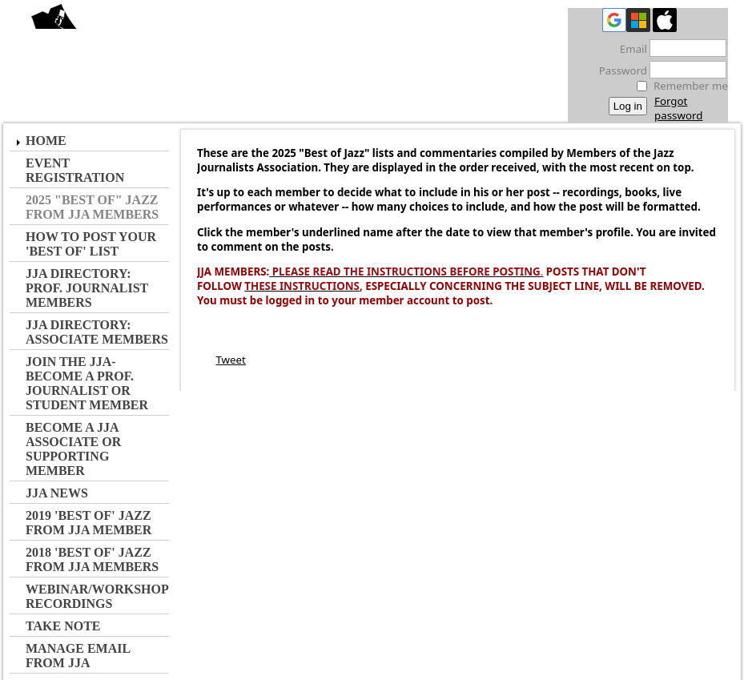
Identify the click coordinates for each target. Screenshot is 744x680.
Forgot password (678, 108)
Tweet (230, 359)
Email (629, 49)
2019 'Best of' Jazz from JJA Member (88, 523)
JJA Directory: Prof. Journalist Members (87, 288)
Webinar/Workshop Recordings (97, 596)
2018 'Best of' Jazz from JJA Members (92, 559)
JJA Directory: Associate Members (97, 332)
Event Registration (75, 170)
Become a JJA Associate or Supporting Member (73, 448)
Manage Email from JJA (78, 656)
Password (618, 70)
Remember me (691, 85)
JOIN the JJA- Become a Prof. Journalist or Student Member (87, 383)
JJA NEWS (57, 493)
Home (46, 140)
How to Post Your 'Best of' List (91, 244)
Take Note (63, 626)
